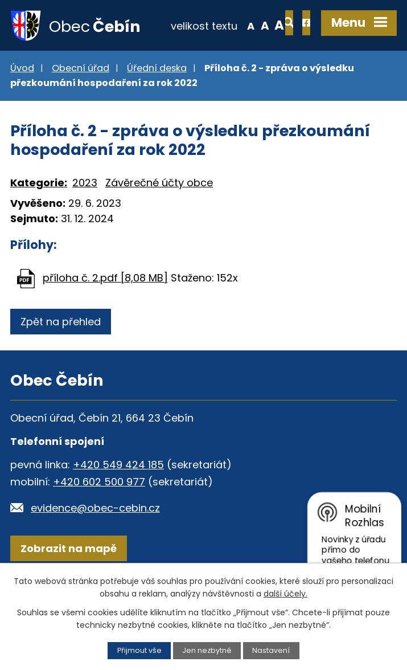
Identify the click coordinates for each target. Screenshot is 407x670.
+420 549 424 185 (118, 501)
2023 (84, 219)
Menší (214, 76)
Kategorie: (38, 219)
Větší (243, 76)
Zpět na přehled (60, 358)
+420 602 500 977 (99, 518)
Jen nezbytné (207, 650)
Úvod (22, 104)
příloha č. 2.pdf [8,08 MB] (105, 314)
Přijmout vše (139, 650)
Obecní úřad (80, 104)
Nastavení (271, 650)
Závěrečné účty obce (159, 219)
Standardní (228, 76)
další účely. (285, 593)
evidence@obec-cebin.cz (95, 544)
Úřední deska (157, 104)
